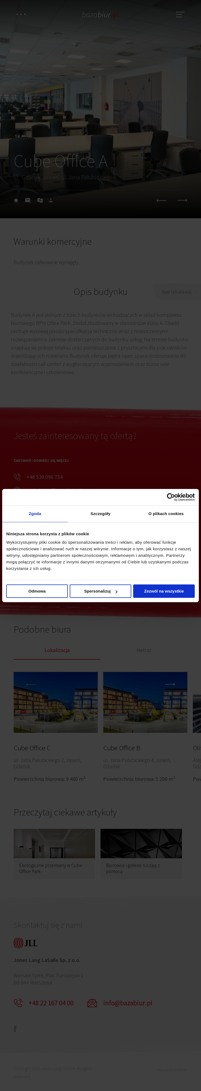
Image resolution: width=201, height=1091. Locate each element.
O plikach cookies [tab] (166, 513)
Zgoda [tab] (35, 513)
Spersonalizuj (100, 591)
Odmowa (36, 591)
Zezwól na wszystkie (164, 591)
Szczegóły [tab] (100, 513)
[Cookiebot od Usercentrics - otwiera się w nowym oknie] (171, 497)
